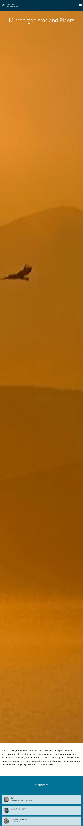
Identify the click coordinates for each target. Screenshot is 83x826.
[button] (41, 799)
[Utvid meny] (80, 5)
